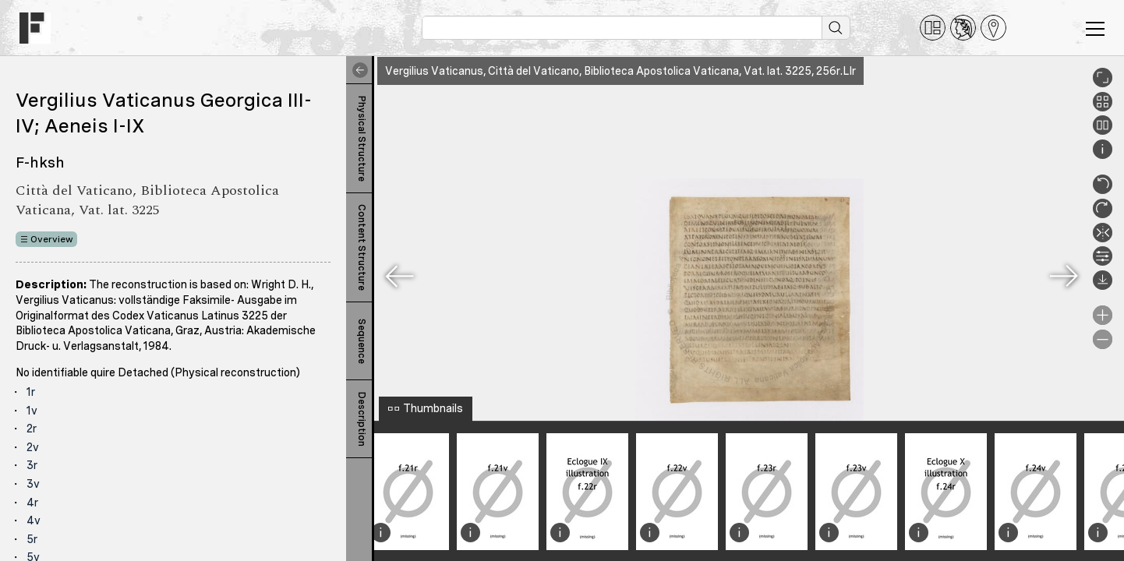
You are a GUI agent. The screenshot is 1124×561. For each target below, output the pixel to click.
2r (32, 428)
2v (33, 447)
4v (34, 520)
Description (361, 419)
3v (33, 484)
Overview (51, 239)
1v (32, 410)
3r (32, 465)
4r (32, 502)
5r (32, 539)
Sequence (361, 341)
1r (31, 392)
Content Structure (361, 247)
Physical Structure (361, 139)
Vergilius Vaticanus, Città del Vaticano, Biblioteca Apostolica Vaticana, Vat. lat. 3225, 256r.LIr (620, 71)
